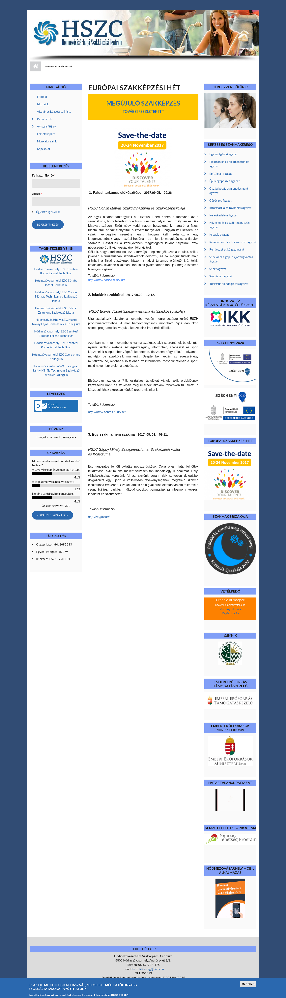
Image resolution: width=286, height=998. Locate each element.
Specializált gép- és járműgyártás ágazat (231, 259)
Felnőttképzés (46, 134)
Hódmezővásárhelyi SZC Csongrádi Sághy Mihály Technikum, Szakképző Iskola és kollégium (56, 370)
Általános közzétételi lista (54, 111)
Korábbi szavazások (53, 515)
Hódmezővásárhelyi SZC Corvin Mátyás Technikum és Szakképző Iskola (56, 296)
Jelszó (37, 193)
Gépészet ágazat (220, 200)
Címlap (35, 66)
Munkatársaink (47, 141)
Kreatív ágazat (219, 234)
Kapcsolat (43, 149)
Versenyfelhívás (230, 609)
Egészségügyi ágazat (223, 154)
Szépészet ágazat (220, 276)
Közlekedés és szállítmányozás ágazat (229, 225)
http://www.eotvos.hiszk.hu (107, 412)
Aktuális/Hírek (46, 126)
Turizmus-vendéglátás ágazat (228, 283)
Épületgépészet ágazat (224, 181)
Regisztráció (230, 613)
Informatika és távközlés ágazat (230, 207)
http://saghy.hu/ (99, 517)
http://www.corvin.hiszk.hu (106, 280)
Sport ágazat (217, 269)
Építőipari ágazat (220, 173)
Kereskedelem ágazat (223, 215)
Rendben (248, 986)
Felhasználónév (44, 175)
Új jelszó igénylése (48, 212)
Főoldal (42, 96)
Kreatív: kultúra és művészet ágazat (232, 242)
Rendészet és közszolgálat (226, 249)
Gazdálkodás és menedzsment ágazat (228, 191)
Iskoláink (43, 104)
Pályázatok (44, 119)
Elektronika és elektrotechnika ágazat (229, 164)
